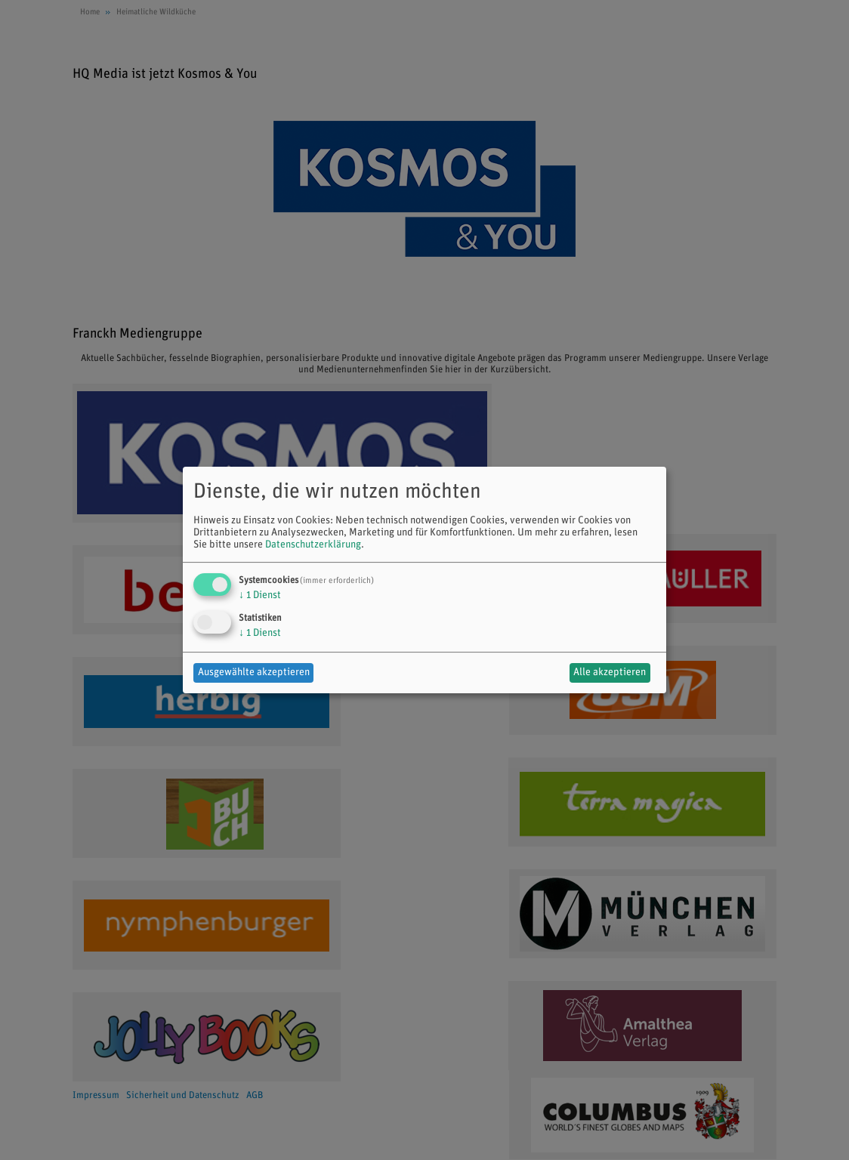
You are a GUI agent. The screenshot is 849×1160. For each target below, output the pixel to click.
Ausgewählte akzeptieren (254, 672)
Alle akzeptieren (609, 672)
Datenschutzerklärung (313, 545)
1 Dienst (260, 595)
